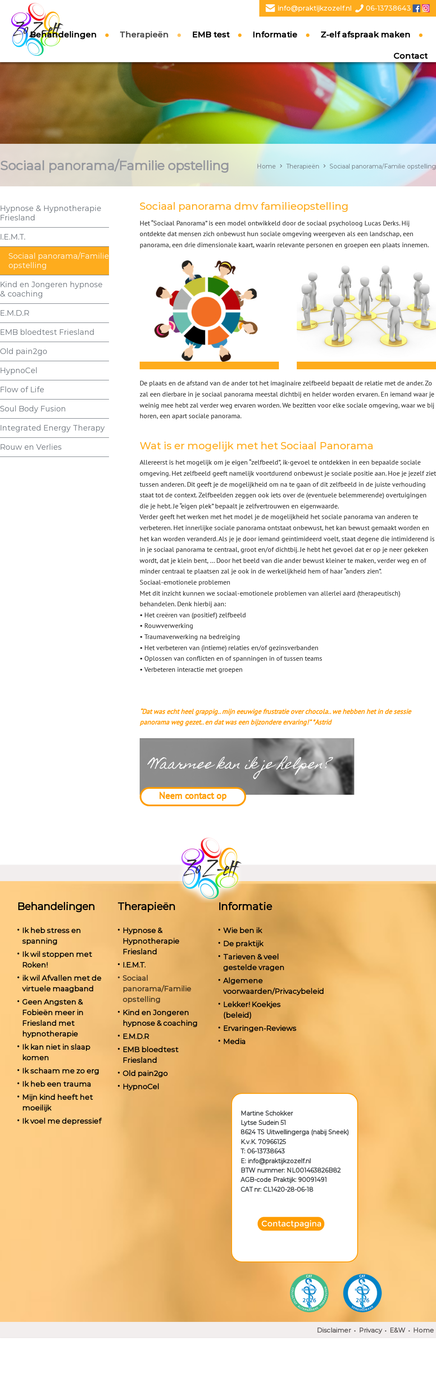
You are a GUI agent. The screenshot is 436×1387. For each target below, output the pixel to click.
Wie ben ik (242, 930)
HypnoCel (18, 370)
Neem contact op (193, 796)
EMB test (210, 45)
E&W (397, 1330)
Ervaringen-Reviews (259, 1028)
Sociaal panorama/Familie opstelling (59, 260)
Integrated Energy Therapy (52, 428)
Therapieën (144, 45)
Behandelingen (63, 45)
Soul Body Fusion (33, 409)
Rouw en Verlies (31, 447)
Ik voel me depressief (61, 1121)
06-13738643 (388, 8)
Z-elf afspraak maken (365, 45)
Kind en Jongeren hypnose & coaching (51, 289)
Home (266, 166)
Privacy (370, 1330)
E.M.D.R (14, 313)
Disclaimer (334, 1330)
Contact (410, 66)
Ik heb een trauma (56, 1084)
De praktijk (243, 943)
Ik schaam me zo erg (60, 1071)
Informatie (274, 45)
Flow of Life (22, 389)
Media (234, 1041)
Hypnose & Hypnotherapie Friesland (50, 213)
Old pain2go (23, 351)
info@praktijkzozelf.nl (315, 8)
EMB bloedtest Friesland (47, 332)
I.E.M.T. (13, 237)
